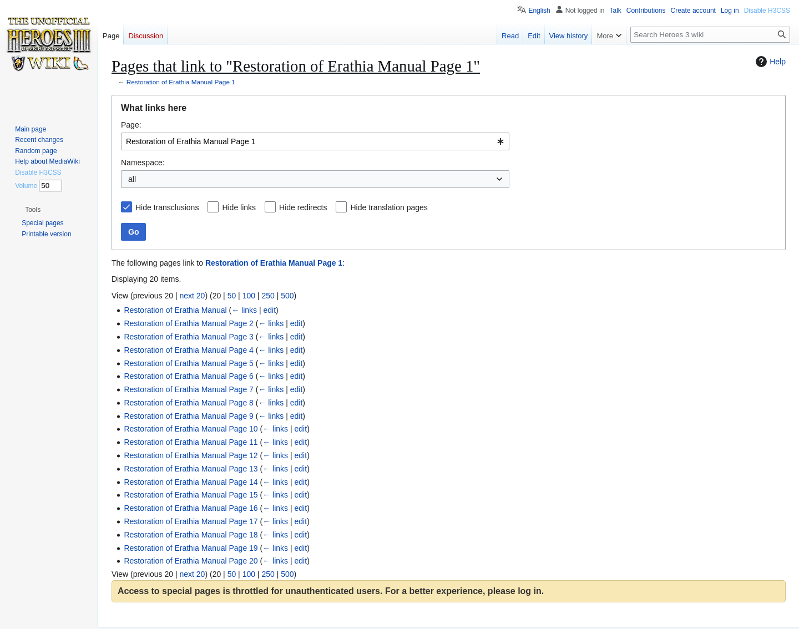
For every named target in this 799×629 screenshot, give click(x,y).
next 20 (192, 295)
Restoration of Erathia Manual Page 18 (190, 534)
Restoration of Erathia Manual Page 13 (190, 468)
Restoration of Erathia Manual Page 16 (190, 508)
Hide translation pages (388, 207)
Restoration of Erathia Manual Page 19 (190, 548)
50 (231, 295)
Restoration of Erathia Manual (175, 310)
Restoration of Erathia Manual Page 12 (190, 455)
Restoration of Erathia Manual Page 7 (188, 389)
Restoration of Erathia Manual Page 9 (188, 416)
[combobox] (315, 141)
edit (270, 310)
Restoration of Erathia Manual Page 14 (190, 482)
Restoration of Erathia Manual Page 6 (188, 376)
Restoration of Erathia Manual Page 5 (188, 363)
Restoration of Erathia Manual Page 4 (188, 350)
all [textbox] (132, 179)
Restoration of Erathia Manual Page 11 (190, 442)
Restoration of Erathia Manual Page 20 (190, 560)
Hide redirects (303, 207)
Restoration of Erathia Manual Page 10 (190, 428)
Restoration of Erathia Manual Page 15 (190, 494)
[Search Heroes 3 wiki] (710, 35)
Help (769, 61)
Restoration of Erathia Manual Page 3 (188, 336)
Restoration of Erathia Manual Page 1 (181, 81)
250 (267, 295)
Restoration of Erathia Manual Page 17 (190, 521)
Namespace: (143, 162)
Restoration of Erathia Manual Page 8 (188, 402)
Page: (131, 124)
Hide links (239, 207)
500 (287, 295)
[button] (33, 210)
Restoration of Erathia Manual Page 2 (188, 323)
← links (244, 310)
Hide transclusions (167, 207)
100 (248, 295)
